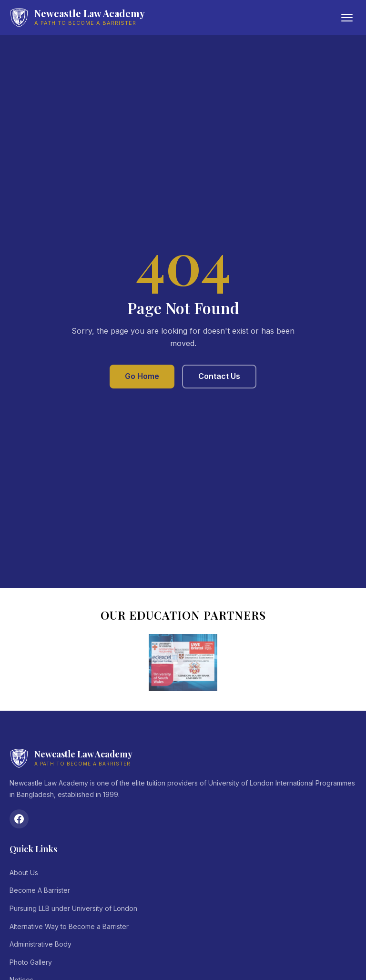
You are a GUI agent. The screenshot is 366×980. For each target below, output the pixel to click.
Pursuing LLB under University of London (73, 908)
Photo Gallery (31, 962)
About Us (24, 872)
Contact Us (219, 376)
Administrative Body (40, 944)
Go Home (142, 376)
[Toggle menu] (346, 17)
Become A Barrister (40, 890)
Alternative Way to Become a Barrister (69, 926)
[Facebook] (19, 818)
